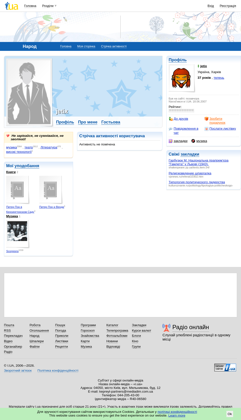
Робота (35, 325)
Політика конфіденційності (58, 370)
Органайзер (13, 346)
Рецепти (61, 346)
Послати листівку (220, 129)
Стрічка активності (113, 46)
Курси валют (141, 330)
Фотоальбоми (116, 336)
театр (28, 147)
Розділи (48, 6)
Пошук (60, 325)
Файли (35, 346)
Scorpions (12, 251)
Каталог (112, 325)
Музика (12, 216)
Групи (136, 346)
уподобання (27, 165)
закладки (178, 141)
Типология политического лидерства (197, 182)
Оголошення (39, 330)
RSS (7, 330)
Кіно (135, 341)
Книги (11, 172)
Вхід (211, 6)
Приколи (61, 336)
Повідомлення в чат (183, 130)
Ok (230, 414)
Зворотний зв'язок (18, 370)
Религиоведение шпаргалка (190, 173)
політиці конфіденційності (177, 412)
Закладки (139, 325)
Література (48, 147)
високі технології (19, 152)
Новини (112, 341)
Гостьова (110, 122)
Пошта (9, 325)
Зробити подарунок (214, 120)
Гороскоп (88, 330)
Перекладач (13, 336)
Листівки (61, 341)
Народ (35, 336)
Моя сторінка (86, 46)
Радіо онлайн (190, 327)
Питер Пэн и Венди (51, 206)
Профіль (178, 60)
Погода (60, 330)
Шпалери (37, 341)
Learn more (176, 415)
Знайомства (90, 336)
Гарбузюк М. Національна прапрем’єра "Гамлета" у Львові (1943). (198, 162)
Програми (88, 325)
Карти (85, 341)
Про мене (88, 122)
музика (199, 141)
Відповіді (113, 346)
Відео (8, 341)
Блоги (136, 336)
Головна (30, 6)
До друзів (178, 119)
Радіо (8, 352)
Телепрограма (117, 330)
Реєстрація (228, 6)
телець (219, 78)
